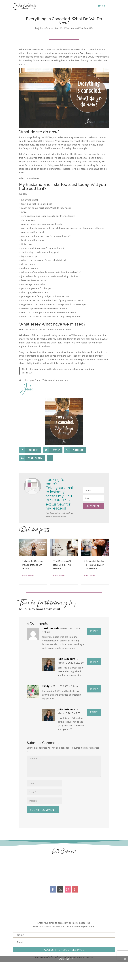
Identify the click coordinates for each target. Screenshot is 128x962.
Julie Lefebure (45, 28)
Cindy (45, 686)
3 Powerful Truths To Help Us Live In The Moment (94, 565)
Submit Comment (43, 810)
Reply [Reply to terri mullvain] (94, 631)
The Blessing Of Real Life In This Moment (62, 565)
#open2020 (77, 28)
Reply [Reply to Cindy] (94, 689)
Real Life (88, 28)
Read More (28, 575)
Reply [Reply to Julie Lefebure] (94, 662)
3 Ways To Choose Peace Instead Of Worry (32, 565)
